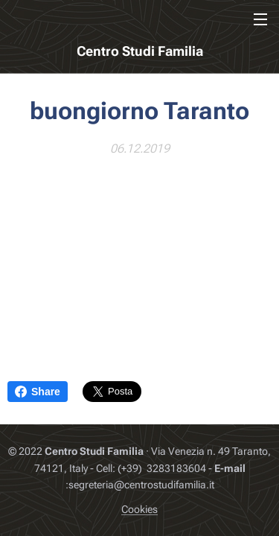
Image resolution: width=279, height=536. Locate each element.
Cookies (139, 509)
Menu (260, 19)
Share (37, 392)
